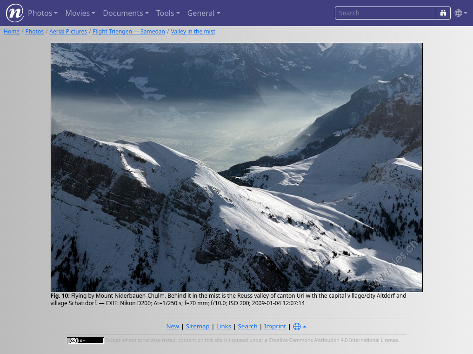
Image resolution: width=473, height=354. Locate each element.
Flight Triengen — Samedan (129, 31)
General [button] (201, 13)
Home (12, 31)
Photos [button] (40, 13)
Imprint (275, 326)
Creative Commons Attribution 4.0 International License (333, 340)
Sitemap (198, 326)
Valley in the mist (193, 31)
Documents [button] (123, 13)
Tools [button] (165, 13)
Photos (35, 31)
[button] (459, 13)
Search (248, 326)
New (172, 326)
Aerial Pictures (68, 31)
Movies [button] (77, 13)
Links (223, 326)
